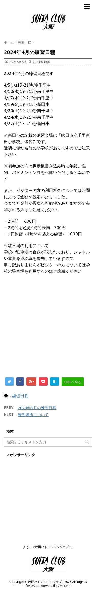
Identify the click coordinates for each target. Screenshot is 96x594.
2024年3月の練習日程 (37, 407)
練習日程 (20, 395)
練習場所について (33, 414)
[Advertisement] (48, 328)
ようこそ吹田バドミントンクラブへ (47, 547)
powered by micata (55, 586)
